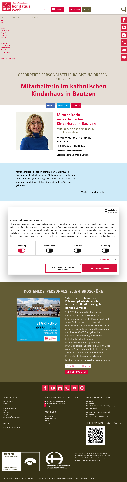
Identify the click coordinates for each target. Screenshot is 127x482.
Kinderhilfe (4, 43)
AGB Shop (71, 478)
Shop (86, 9)
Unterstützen (5, 30)
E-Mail (76, 105)
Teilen (50, 105)
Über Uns (4, 37)
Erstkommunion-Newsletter (56, 403)
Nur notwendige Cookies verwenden (63, 268)
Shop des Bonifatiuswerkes (11, 427)
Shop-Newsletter (52, 406)
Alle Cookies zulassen (100, 268)
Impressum (42, 478)
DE (38, 9)
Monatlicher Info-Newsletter (56, 401)
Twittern (63, 105)
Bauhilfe (4, 50)
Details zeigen (106, 260)
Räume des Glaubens (8, 58)
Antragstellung (6, 52)
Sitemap (92, 478)
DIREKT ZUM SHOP (76, 371)
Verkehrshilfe (5, 48)
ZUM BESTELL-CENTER (78, 366)
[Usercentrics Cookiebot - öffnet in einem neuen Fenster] (106, 211)
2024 (35, 18)
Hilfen (19, 18)
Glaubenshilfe (27, 18)
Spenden (75, 9)
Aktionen (4, 35)
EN (44, 9)
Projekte (3, 33)
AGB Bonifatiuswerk (81, 478)
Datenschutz (51, 478)
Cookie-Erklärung (61, 478)
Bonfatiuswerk (6, 18)
